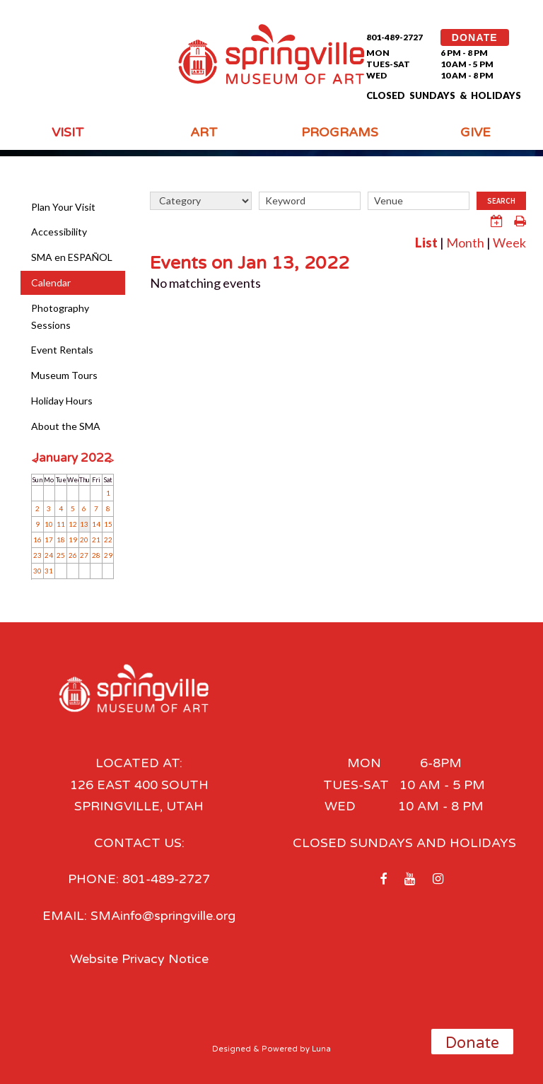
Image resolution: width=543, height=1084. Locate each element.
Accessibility (59, 232)
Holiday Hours (62, 401)
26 (73, 555)
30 (37, 570)
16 (37, 539)
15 (108, 524)
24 (49, 555)
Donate (472, 1043)
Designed (231, 1047)
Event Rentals (62, 350)
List (426, 242)
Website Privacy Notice (139, 958)
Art (204, 132)
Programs (339, 132)
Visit (68, 132)
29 (108, 555)
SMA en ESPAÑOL (71, 257)
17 (49, 539)
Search (501, 201)
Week (509, 242)
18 (61, 539)
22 (108, 539)
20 (84, 539)
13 (84, 524)
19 (73, 539)
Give (475, 132)
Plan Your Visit (63, 207)
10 (49, 524)
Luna (321, 1047)
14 (96, 524)
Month (465, 242)
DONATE (475, 37)
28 (96, 555)
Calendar (51, 282)
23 (37, 555)
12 (73, 524)
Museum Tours (64, 375)
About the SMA (65, 426)
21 (96, 539)
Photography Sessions (60, 316)
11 (61, 524)
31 (49, 570)
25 (61, 555)
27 (84, 555)
